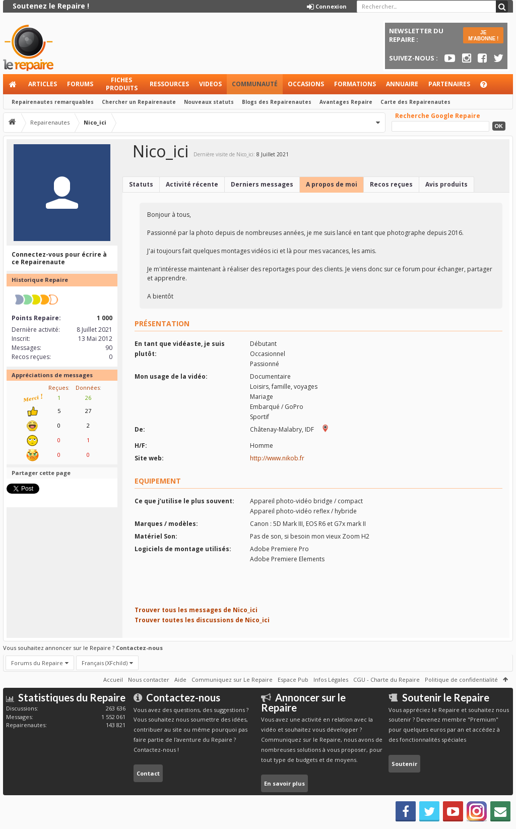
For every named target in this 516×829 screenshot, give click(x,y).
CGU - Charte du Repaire (386, 679)
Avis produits (446, 184)
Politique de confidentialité (461, 679)
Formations (355, 84)
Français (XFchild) (104, 663)
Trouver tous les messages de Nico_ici (196, 610)
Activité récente (192, 184)
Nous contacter (148, 679)
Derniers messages (262, 184)
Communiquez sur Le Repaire (232, 679)
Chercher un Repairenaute (139, 101)
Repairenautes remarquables (53, 101)
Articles (42, 84)
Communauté (255, 84)
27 (88, 410)
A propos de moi (331, 184)
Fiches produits (122, 84)
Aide (180, 679)
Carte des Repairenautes (415, 101)
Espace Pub (293, 679)
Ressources (169, 84)
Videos (210, 84)
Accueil (13, 84)
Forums (80, 84)
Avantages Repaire (345, 101)
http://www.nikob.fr (277, 458)
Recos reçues (391, 184)
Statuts (141, 184)
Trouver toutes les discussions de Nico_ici (202, 620)
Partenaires (449, 84)
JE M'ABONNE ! (483, 35)
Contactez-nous (139, 648)
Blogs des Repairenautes (276, 101)
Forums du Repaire (37, 663)
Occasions (306, 84)
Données (88, 387)
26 (88, 397)
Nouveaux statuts (209, 101)
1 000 (104, 318)
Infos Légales (330, 679)
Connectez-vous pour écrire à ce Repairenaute (59, 258)
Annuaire (402, 84)
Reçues (58, 387)
